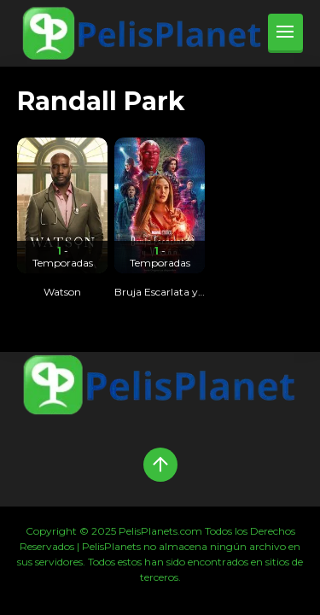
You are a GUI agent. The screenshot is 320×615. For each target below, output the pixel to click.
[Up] (160, 465)
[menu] (285, 33)
